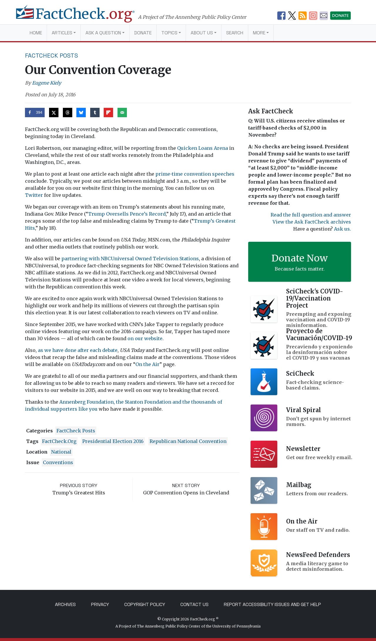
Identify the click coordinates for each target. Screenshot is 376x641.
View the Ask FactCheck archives (312, 222)
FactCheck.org (59, 441)
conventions (58, 462)
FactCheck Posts (51, 55)
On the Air (147, 364)
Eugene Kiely (46, 83)
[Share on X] (53, 112)
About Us (202, 33)
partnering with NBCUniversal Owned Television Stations (130, 258)
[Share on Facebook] (35, 112)
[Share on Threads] (67, 112)
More (259, 33)
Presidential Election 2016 (113, 441)
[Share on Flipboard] (108, 112)
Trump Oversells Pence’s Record (127, 214)
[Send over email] (122, 112)
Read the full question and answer (311, 215)
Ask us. (342, 229)
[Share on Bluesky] (81, 112)
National (61, 452)
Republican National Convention (188, 441)
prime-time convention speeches (194, 174)
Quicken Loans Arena (202, 148)
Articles (62, 33)
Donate (143, 33)
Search (234, 33)
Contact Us (194, 604)
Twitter (34, 195)
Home (36, 33)
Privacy (100, 604)
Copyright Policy (144, 604)
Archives (65, 604)
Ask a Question (103, 33)
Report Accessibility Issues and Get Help (272, 604)
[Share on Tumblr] (95, 112)
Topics (169, 33)
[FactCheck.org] (81, 17)
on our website (144, 338)
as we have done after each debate (78, 350)
